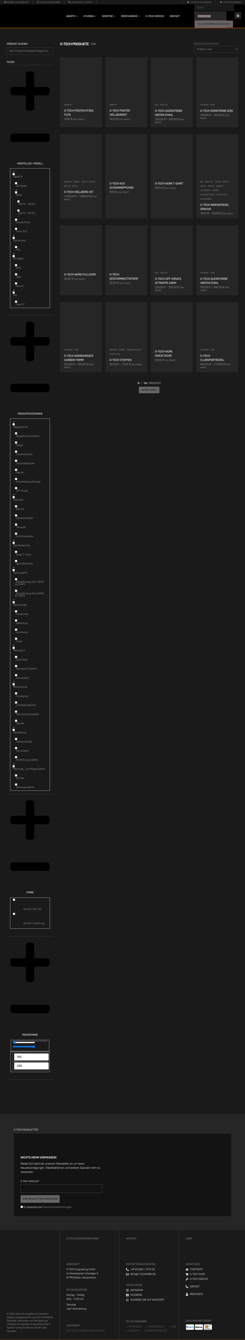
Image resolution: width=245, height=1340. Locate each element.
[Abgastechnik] (14, 424)
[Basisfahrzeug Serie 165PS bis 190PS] (16, 591)
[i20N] (16, 265)
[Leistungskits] (14, 570)
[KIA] (14, 292)
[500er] (16, 192)
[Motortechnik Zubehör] (16, 711)
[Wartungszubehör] (16, 784)
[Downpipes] (16, 657)
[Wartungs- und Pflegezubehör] (14, 766)
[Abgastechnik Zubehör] (16, 433)
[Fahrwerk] (14, 497)
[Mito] (16, 247)
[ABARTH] (14, 174)
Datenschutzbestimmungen (57, 1207)
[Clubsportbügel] (16, 739)
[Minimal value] (24, 1042)
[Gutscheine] (16, 629)
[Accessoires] (16, 611)
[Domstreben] (16, 748)
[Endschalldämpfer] (16, 461)
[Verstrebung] (14, 730)
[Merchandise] (14, 602)
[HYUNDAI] (14, 256)
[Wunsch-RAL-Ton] (14, 900)
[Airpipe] (16, 442)
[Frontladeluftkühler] (16, 702)
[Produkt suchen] (30, 51)
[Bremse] (16, 506)
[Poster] (16, 639)
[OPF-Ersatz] (16, 488)
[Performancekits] (16, 534)
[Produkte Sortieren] (216, 49)
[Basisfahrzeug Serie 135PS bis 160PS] (16, 579)
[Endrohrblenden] (16, 452)
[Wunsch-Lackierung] (14, 914)
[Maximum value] (24, 1046)
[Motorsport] (14, 648)
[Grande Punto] (16, 220)
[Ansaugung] (16, 693)
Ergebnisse (204, 16)
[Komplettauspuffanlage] (16, 479)
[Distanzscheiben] (16, 515)
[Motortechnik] (14, 684)
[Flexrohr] (16, 470)
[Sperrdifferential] (16, 561)
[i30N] (16, 274)
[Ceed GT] (16, 302)
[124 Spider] (16, 183)
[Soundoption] (16, 675)
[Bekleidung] (16, 620)
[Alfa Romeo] (14, 238)
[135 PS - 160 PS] (18, 201)
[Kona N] (16, 283)
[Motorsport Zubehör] (16, 666)
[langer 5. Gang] (16, 552)
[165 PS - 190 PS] (18, 210)
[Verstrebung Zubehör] (16, 757)
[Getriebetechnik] (14, 543)
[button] (30, 117)
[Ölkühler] (16, 721)
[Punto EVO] (16, 229)
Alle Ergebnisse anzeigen (214, 24)
